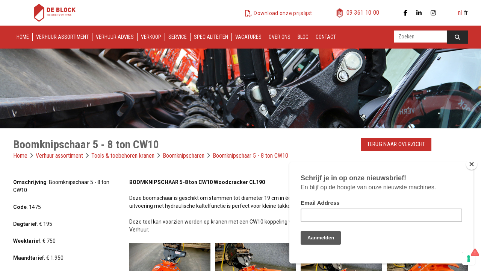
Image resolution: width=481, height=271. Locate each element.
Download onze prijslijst (283, 13)
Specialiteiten (211, 37)
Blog (303, 37)
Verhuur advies (115, 37)
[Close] (471, 164)
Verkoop (151, 37)
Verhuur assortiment (62, 37)
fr (466, 12)
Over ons (279, 37)
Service (177, 37)
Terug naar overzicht (396, 144)
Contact (326, 37)
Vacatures (248, 37)
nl (460, 12)
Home (23, 37)
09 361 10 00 (363, 12)
